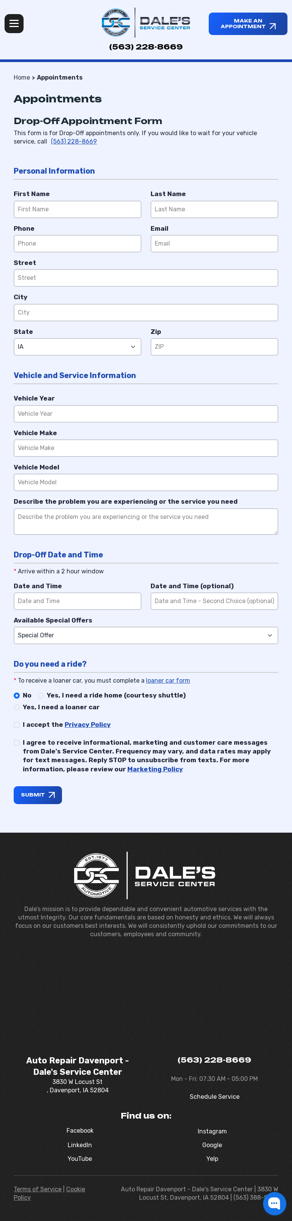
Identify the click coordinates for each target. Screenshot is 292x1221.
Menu (14, 23)
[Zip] (214, 347)
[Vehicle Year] (146, 414)
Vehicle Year (34, 398)
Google (212, 1145)
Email (159, 228)
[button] (274, 1203)
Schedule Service (215, 1096)
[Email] (214, 243)
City (20, 297)
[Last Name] (214, 209)
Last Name (168, 194)
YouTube (80, 1158)
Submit (33, 795)
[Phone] (77, 243)
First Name (32, 194)
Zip (156, 331)
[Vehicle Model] (146, 482)
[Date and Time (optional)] (214, 601)
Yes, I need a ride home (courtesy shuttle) (116, 695)
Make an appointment (243, 23)
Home (22, 77)
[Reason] (146, 521)
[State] (77, 347)
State (23, 331)
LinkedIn (80, 1145)
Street (25, 263)
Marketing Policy (155, 769)
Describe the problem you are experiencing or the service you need (126, 501)
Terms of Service (38, 1189)
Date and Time (38, 586)
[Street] (146, 278)
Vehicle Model (36, 467)
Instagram (212, 1131)
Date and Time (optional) (192, 586)
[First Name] (77, 209)
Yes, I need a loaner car (61, 707)
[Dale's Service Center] (146, 23)
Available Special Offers (53, 620)
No (27, 695)
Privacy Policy (88, 724)
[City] (146, 312)
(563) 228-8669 (146, 46)
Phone (24, 228)
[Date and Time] (77, 601)
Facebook (80, 1130)
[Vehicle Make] (146, 448)
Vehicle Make (35, 433)
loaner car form (168, 680)
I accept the (67, 724)
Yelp (212, 1158)
